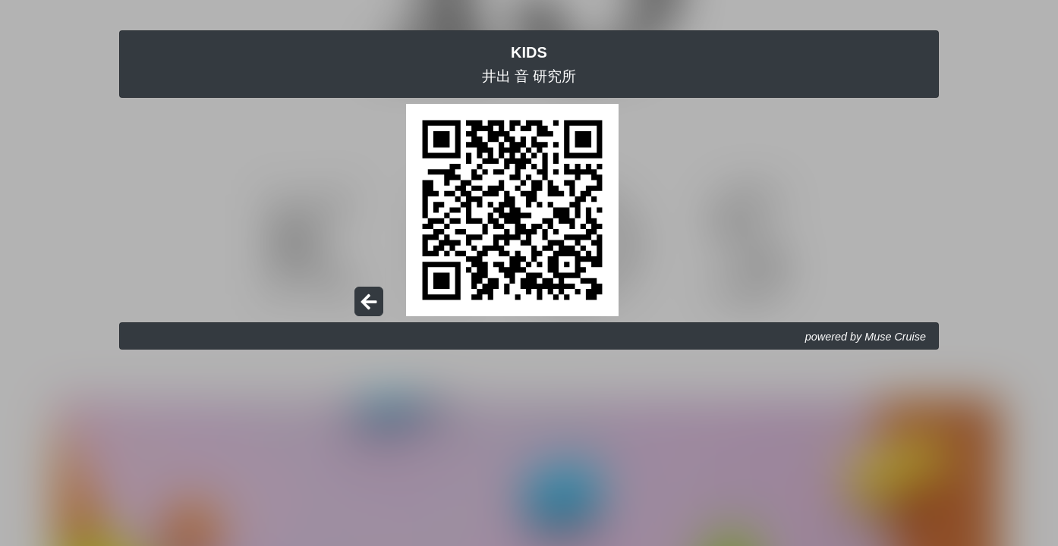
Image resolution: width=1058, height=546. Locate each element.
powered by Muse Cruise (865, 337)
